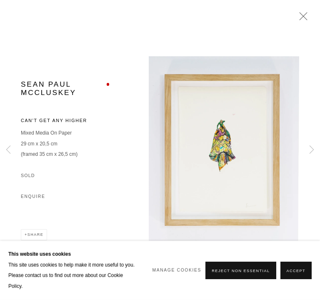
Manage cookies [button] (177, 270)
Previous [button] (8, 150)
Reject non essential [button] (241, 271)
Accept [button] (296, 271)
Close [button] (301, 18)
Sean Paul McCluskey (48, 88)
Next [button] (311, 150)
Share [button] (35, 234)
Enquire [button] (33, 196)
